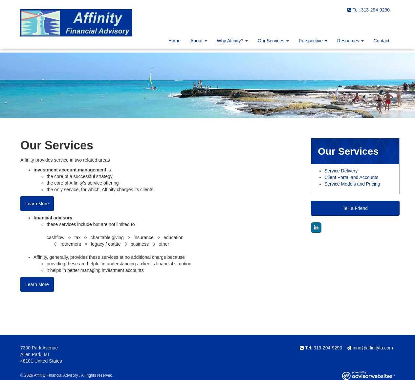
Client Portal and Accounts (351, 177)
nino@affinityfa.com (370, 347)
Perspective (311, 40)
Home (174, 40)
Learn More (37, 203)
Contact (381, 40)
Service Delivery (341, 170)
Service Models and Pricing (352, 184)
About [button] (198, 40)
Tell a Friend (355, 208)
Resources (348, 40)
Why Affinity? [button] (232, 40)
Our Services (271, 40)
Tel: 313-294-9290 (368, 9)
